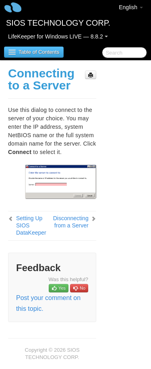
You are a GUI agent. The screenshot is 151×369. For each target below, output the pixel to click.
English (131, 7)
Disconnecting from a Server (71, 222)
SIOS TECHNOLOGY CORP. (58, 22)
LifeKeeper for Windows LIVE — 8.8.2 (58, 36)
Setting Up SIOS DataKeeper (31, 225)
